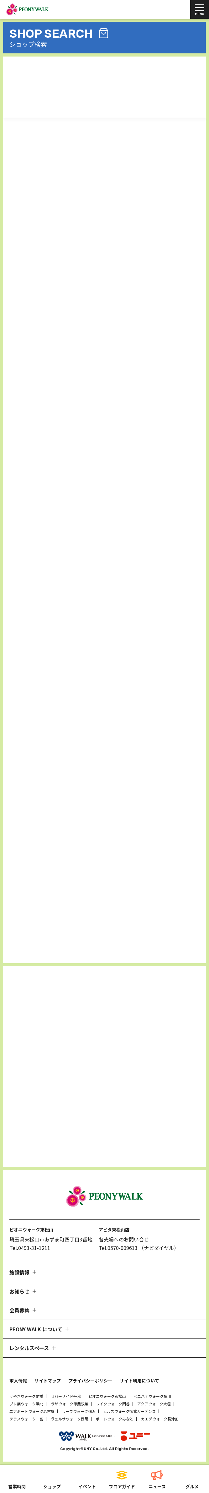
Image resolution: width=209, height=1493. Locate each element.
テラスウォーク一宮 (26, 1418)
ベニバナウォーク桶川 (152, 1396)
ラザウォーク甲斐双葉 (69, 1403)
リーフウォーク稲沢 (79, 1411)
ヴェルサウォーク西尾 (69, 1418)
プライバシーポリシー (90, 1380)
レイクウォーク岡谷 (113, 1403)
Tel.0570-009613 (118, 1247)
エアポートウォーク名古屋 (32, 1411)
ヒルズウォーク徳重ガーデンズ (129, 1411)
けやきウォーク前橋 (26, 1396)
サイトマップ (47, 1380)
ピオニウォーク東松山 (107, 1396)
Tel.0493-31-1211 (29, 1247)
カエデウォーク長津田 (160, 1418)
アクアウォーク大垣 (154, 1403)
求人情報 (18, 1380)
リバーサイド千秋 (66, 1396)
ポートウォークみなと (114, 1418)
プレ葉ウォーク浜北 (26, 1403)
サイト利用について (139, 1380)
